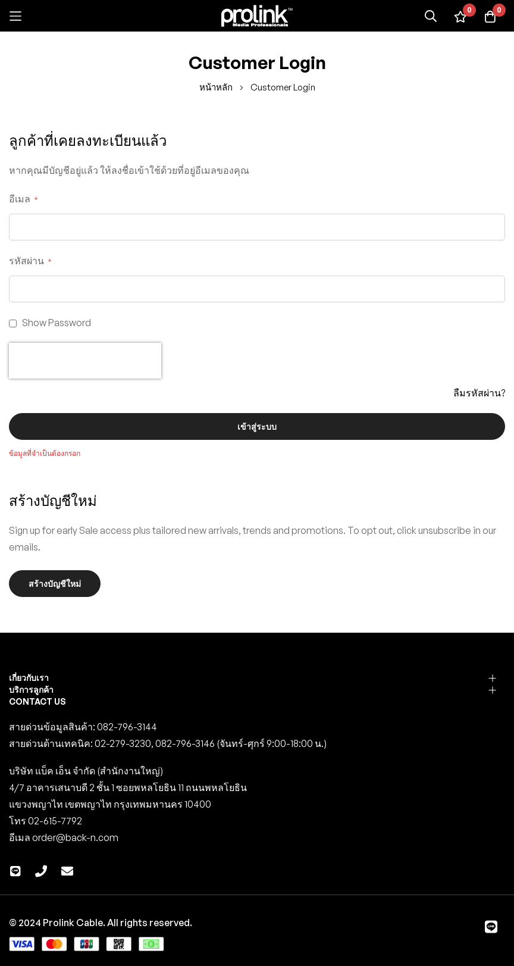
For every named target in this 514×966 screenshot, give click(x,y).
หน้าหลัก (216, 87)
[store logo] (257, 16)
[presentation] (85, 361)
